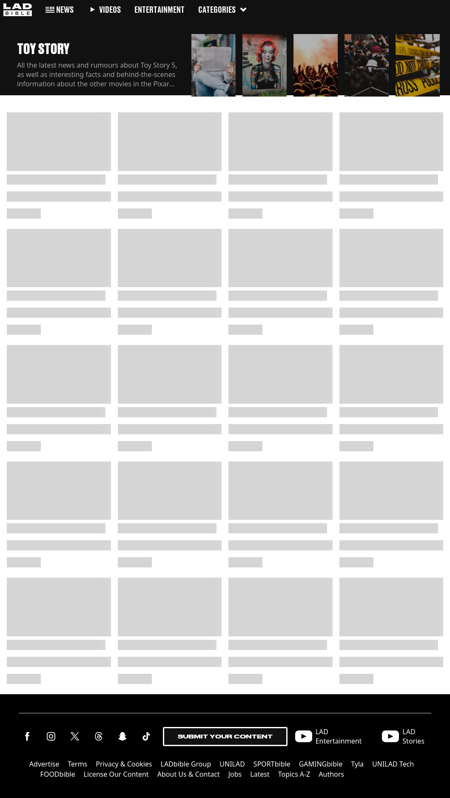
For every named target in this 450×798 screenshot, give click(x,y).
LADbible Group (186, 764)
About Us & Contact (188, 774)
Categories (223, 9)
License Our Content (116, 774)
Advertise (44, 764)
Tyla (357, 764)
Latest (260, 774)
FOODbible (57, 774)
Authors (331, 774)
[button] (213, 64)
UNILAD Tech (393, 764)
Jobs (235, 774)
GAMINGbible (321, 764)
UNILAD (232, 764)
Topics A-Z (294, 774)
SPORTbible (272, 764)
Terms (77, 764)
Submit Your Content (225, 736)
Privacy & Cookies (124, 764)
